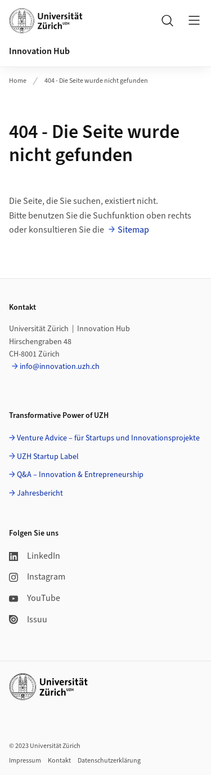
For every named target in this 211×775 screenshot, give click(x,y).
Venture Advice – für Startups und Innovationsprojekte (108, 438)
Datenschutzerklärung (109, 760)
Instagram (37, 577)
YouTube (34, 598)
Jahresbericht (40, 493)
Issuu (28, 619)
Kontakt (59, 760)
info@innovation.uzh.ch (60, 366)
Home (17, 81)
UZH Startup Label (48, 456)
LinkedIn (34, 556)
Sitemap (133, 230)
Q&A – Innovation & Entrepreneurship (80, 474)
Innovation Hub (39, 51)
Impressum (25, 760)
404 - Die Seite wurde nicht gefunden (96, 81)
